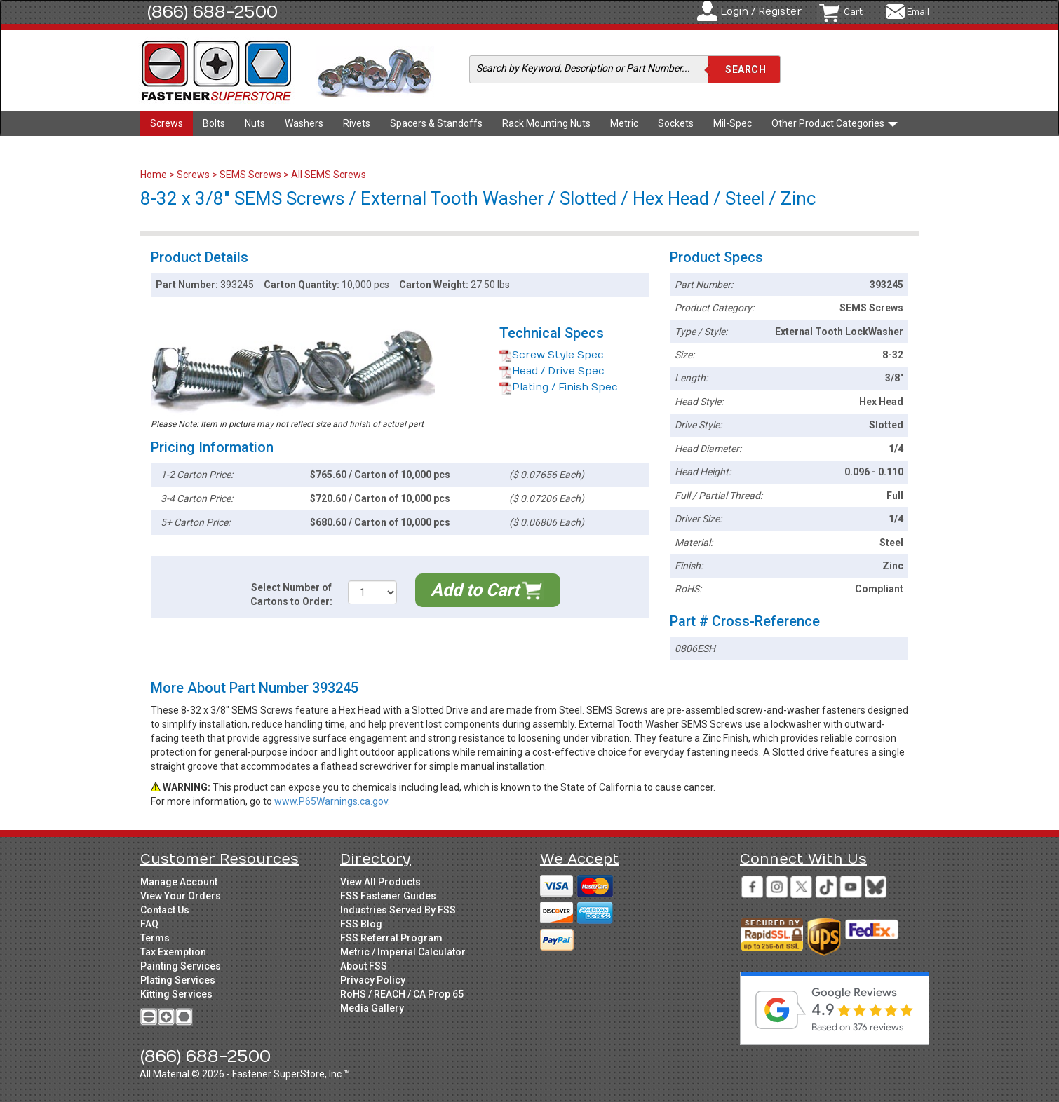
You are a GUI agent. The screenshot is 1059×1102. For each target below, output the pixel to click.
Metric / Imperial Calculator (403, 952)
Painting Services (180, 966)
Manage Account (178, 881)
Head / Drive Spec (552, 371)
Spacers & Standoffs (436, 123)
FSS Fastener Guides (388, 896)
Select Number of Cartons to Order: (291, 594)
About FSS (363, 966)
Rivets (356, 123)
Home (154, 174)
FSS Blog (361, 924)
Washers (304, 123)
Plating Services (177, 980)
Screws (166, 123)
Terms (155, 938)
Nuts (255, 123)
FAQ (149, 924)
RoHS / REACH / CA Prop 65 (402, 994)
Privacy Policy (372, 980)
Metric (624, 123)
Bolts (214, 123)
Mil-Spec (732, 123)
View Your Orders (180, 896)
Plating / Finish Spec (558, 387)
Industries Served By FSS (398, 910)
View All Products (380, 881)
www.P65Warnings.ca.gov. (332, 801)
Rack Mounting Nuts (546, 123)
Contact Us (164, 910)
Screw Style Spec (551, 355)
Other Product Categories (834, 123)
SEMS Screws (250, 174)
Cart (853, 12)
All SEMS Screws (328, 174)
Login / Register (761, 12)
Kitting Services (176, 994)
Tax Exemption (173, 952)
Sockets (676, 123)
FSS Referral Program (391, 938)
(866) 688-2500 (212, 12)
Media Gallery (372, 1008)
